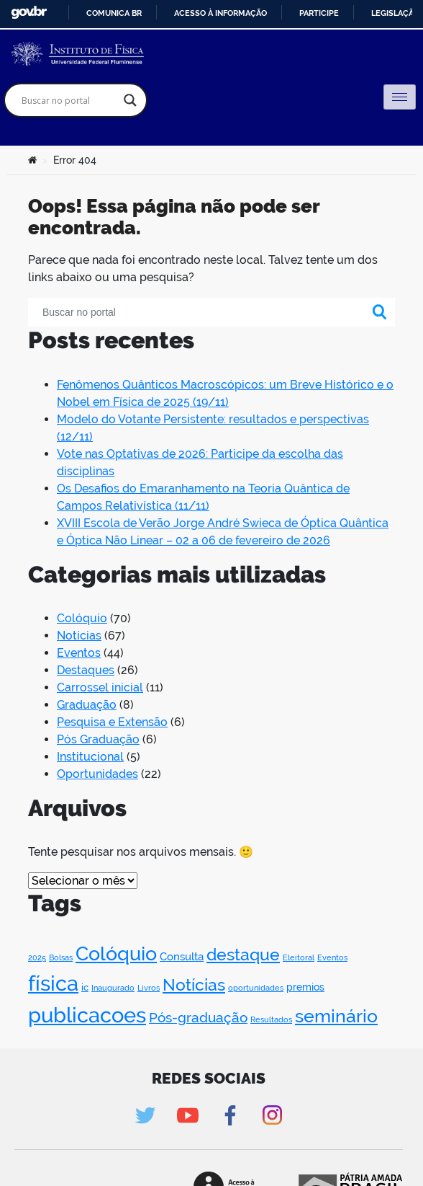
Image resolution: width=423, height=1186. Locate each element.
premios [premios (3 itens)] (305, 987)
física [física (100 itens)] (53, 983)
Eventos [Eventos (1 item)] (332, 957)
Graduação (87, 705)
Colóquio (82, 618)
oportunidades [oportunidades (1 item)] (255, 987)
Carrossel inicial (100, 687)
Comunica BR (114, 13)
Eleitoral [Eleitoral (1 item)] (298, 957)
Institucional (90, 757)
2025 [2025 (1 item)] (37, 957)
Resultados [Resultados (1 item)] (271, 1019)
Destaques (85, 670)
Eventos (79, 653)
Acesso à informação (220, 13)
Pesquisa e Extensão (112, 722)
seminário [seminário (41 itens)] (336, 1016)
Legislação (395, 13)
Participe (319, 13)
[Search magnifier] (130, 100)
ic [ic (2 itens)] (84, 987)
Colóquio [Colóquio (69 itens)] (116, 953)
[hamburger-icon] (399, 97)
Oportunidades (97, 774)
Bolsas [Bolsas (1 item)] (61, 957)
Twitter (145, 1115)
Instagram (272, 1115)
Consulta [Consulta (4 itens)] (182, 956)
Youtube (187, 1115)
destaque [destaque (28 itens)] (243, 954)
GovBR (29, 12)
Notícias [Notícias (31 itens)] (194, 984)
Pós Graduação (98, 739)
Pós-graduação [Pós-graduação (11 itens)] (198, 1017)
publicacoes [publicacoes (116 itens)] (87, 1014)
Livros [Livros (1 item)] (148, 987)
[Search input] (69, 100)
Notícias (79, 635)
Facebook (229, 1115)
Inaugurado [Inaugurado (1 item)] (113, 987)
